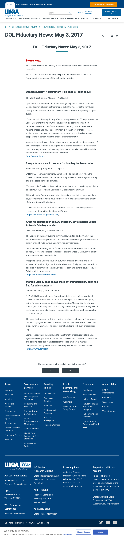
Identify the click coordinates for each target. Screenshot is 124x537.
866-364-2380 (40, 501)
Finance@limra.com (48, 513)
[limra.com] (14, 13)
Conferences (69, 397)
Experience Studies (13, 435)
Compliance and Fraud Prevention (24, 26)
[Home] (6, 26)
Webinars (67, 402)
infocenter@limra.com (49, 476)
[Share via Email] (116, 36)
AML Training (41, 489)
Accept (100, 533)
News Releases (89, 394)
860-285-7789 (17, 480)
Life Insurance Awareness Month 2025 (91, 424)
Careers (105, 406)
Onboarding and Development (31, 412)
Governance (107, 402)
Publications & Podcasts (50, 411)
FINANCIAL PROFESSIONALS (25, 5)
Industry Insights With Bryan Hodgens (90, 406)
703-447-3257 (73, 482)
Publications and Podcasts (90, 415)
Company (106, 397)
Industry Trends (90, 399)
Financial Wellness (52, 425)
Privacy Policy (21, 522)
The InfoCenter (109, 411)
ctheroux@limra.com (72, 486)
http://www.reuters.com (37, 348)
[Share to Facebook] (107, 36)
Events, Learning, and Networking (70, 388)
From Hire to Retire (30, 444)
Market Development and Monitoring (32, 421)
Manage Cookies (83, 533)
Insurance (9, 390)
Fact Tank (87, 390)
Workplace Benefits (9, 405)
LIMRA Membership (108, 391)
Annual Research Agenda (12, 417)
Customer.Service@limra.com (17, 484)
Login (111, 497)
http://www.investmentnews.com (41, 274)
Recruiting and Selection (30, 405)
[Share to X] (103, 36)
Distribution (10, 411)
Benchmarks (10, 423)
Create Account (88, 12)
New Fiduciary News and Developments (60, 26)
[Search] (70, 13)
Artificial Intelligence (49, 419)
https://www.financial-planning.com (42, 214)
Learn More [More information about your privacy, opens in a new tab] (67, 535)
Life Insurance (50, 393)
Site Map (9, 522)
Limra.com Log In (111, 13)
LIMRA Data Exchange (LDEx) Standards (31, 436)
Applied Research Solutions (12, 429)
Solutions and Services (31, 386)
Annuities (8, 399)
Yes (50, 370)
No (70, 370)
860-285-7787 (75, 479)
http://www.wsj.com (35, 156)
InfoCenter (9, 439)
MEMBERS (10, 5)
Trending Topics (48, 386)
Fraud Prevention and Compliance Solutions (32, 396)
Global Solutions (31, 428)
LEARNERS (50, 5)
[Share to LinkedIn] (112, 36)
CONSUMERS (41, 5)
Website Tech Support (14, 513)
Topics (80, 13)
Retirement (9, 394)
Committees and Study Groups (70, 408)
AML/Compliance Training (104, 5)
